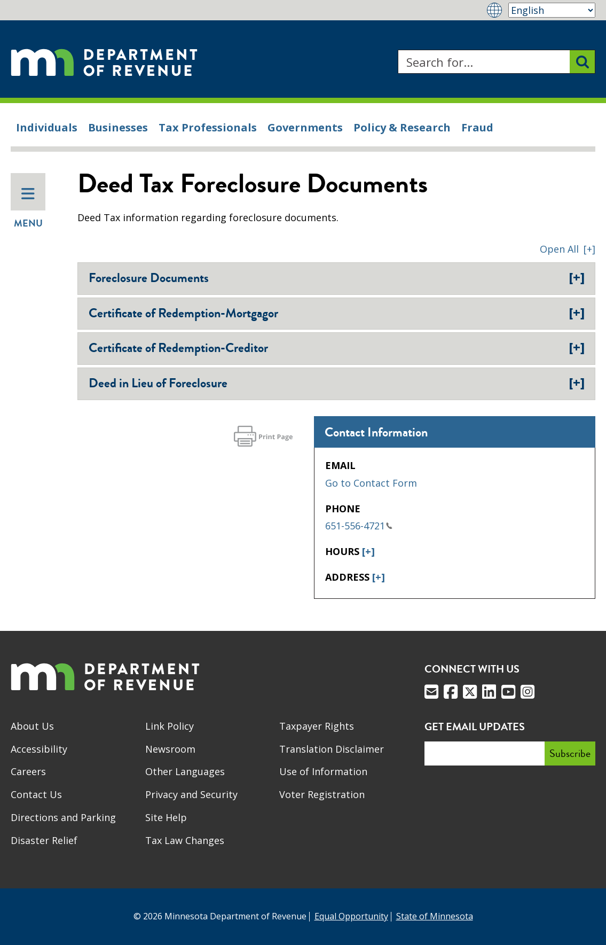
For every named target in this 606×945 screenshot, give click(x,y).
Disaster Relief (44, 840)
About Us (32, 726)
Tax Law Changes (184, 840)
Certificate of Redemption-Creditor (337, 347)
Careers (28, 771)
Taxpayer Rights (316, 726)
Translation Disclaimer (331, 749)
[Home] (104, 62)
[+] (368, 551)
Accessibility (39, 749)
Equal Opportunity (351, 916)
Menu (28, 208)
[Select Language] (551, 10)
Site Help (166, 817)
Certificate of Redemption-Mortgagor (337, 313)
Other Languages (185, 771)
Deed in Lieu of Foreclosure (337, 383)
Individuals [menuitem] (46, 127)
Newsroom (170, 749)
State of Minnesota (434, 916)
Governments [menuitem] (305, 127)
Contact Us (36, 794)
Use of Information (323, 771)
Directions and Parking (63, 817)
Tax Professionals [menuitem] (208, 127)
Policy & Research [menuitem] (402, 127)
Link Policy (169, 726)
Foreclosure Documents (337, 277)
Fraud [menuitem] (477, 127)
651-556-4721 (358, 525)
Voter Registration (322, 794)
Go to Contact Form (371, 483)
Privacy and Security (191, 794)
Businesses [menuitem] (118, 127)
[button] (567, 249)
